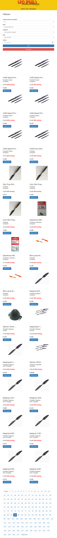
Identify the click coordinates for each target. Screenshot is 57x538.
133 (5, 530)
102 (17, 519)
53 (39, 503)
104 (26, 519)
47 (18, 503)
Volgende (24, 534)
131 (44, 526)
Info (27, 9)
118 (35, 523)
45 (11, 503)
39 (39, 499)
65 (32, 507)
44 (8, 503)
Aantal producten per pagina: (10, 19)
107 (39, 519)
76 (22, 511)
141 (39, 530)
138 (26, 530)
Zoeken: (5, 40)
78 (29, 511)
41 (46, 499)
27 (46, 495)
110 (52, 519)
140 (35, 530)
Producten (32, 9)
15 (4, 495)
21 (25, 495)
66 (36, 507)
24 (36, 495)
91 (25, 515)
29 (4, 499)
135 (13, 530)
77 (25, 511)
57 (4, 507)
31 (11, 499)
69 (46, 507)
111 (5, 523)
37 (32, 499)
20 (22, 495)
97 (46, 515)
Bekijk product (7, 90)
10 (35, 491)
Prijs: (4, 35)
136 (18, 530)
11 (38, 491)
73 (11, 511)
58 (8, 507)
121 (48, 523)
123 (9, 526)
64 (29, 507)
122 (5, 526)
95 (39, 515)
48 (22, 503)
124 (13, 526)
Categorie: (5, 29)
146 (13, 534)
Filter (28, 45)
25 (39, 495)
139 (31, 530)
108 (43, 519)
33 (18, 499)
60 (15, 507)
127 (26, 526)
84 (50, 511)
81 (39, 511)
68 (43, 507)
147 (18, 534)
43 (4, 503)
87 (11, 515)
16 (8, 495)
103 (21, 519)
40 (43, 499)
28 (50, 495)
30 (8, 499)
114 (18, 523)
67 (39, 507)
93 (32, 515)
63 (25, 507)
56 (50, 503)
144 (5, 534)
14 (49, 491)
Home (23, 9)
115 (22, 523)
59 (11, 507)
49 (25, 503)
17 (11, 495)
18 (15, 495)
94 (36, 515)
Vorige (6, 491)
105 (30, 519)
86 (8, 515)
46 (15, 503)
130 (39, 526)
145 (9, 534)
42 (50, 499)
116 (26, 523)
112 (9, 523)
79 (32, 511)
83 (46, 511)
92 (29, 515)
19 (18, 495)
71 (4, 511)
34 (22, 499)
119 (39, 523)
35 (25, 499)
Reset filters (28, 49)
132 (48, 526)
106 (34, 519)
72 (8, 511)
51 (32, 503)
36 (29, 499)
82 (43, 511)
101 (13, 519)
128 (31, 526)
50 (29, 503)
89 (18, 515)
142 (44, 530)
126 (22, 526)
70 (50, 507)
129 (35, 526)
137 (22, 530)
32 (15, 499)
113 (13, 523)
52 (36, 503)
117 (31, 523)
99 (4, 519)
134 (9, 530)
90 (22, 515)
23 (32, 495)
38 (36, 499)
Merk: (4, 24)
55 (46, 503)
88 (15, 515)
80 (36, 511)
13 (45, 491)
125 (18, 526)
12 (42, 491)
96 (43, 515)
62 (22, 507)
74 (15, 511)
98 (50, 515)
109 (47, 519)
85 (4, 515)
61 (18, 507)
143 (48, 530)
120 (44, 523)
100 (8, 519)
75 (18, 511)
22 (29, 495)
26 (43, 495)
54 (43, 503)
